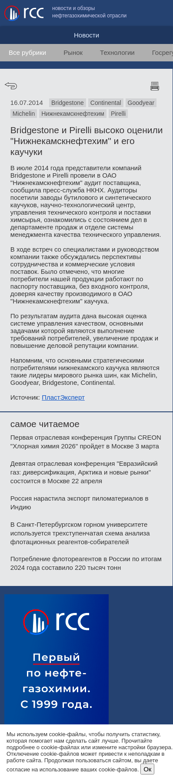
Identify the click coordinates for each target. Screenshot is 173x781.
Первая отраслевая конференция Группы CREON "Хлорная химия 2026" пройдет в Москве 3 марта (85, 442)
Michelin (24, 113)
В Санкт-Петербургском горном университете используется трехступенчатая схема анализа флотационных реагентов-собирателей (80, 533)
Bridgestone (67, 102)
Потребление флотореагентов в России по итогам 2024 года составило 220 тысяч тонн (86, 563)
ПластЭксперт (63, 397)
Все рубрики (27, 52)
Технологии (117, 52)
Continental (105, 102)
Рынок (73, 52)
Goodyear (141, 102)
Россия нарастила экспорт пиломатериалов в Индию (79, 503)
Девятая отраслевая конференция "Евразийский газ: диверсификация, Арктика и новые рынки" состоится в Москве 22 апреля (84, 472)
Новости (86, 35)
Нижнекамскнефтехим (72, 113)
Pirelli (118, 113)
